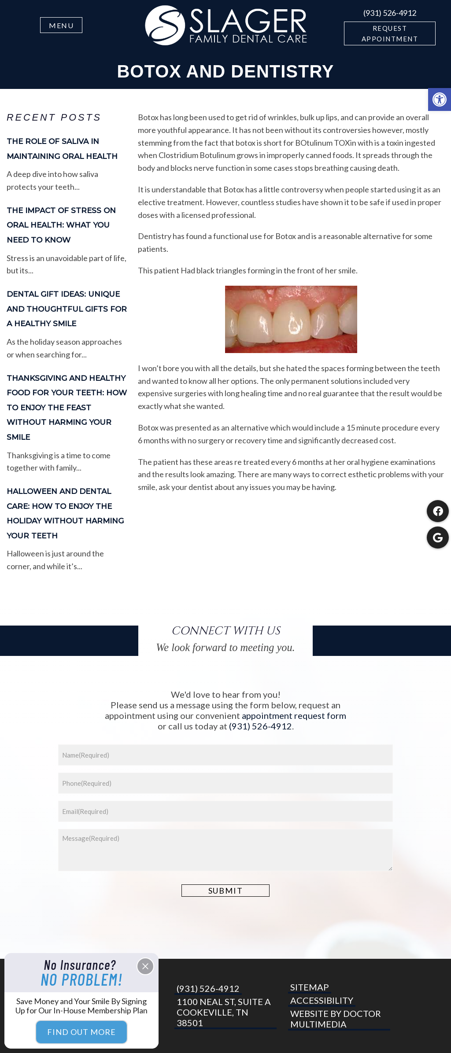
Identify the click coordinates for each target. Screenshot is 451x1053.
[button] (439, 99)
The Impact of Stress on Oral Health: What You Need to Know (61, 225)
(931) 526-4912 (389, 13)
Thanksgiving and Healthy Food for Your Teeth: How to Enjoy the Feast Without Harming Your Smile (67, 408)
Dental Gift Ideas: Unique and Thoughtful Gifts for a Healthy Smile (67, 309)
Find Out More (81, 1032)
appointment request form (294, 715)
